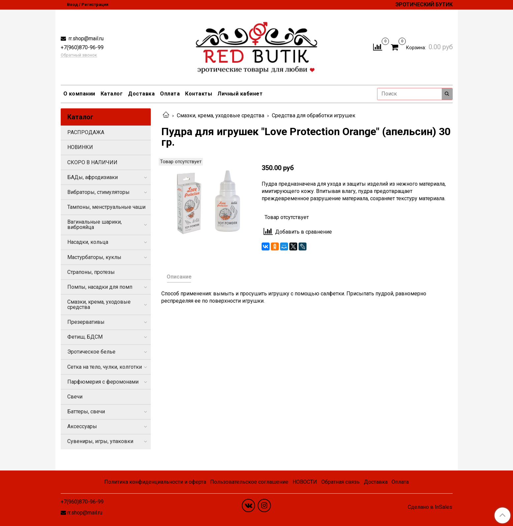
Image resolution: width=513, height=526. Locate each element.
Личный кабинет (240, 94)
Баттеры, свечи (86, 411)
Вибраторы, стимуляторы (98, 192)
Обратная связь (340, 482)
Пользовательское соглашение (249, 482)
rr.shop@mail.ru (85, 38)
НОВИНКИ (80, 147)
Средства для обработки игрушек (313, 115)
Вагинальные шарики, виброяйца (94, 224)
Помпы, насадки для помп (99, 287)
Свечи (74, 397)
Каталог (112, 94)
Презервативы (86, 322)
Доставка (141, 94)
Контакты (198, 94)
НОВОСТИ (305, 482)
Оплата (170, 94)
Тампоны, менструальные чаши (106, 207)
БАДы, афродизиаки (92, 177)
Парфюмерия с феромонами (103, 382)
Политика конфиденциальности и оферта (155, 482)
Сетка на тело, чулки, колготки (104, 367)
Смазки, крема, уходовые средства (220, 115)
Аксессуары (82, 426)
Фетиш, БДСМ (85, 337)
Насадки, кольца (87, 242)
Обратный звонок (79, 55)
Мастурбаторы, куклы (94, 257)
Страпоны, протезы (91, 272)
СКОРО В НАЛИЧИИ (92, 162)
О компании (79, 94)
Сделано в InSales (430, 507)
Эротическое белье (91, 352)
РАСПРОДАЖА (85, 132)
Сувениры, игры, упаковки (100, 441)
